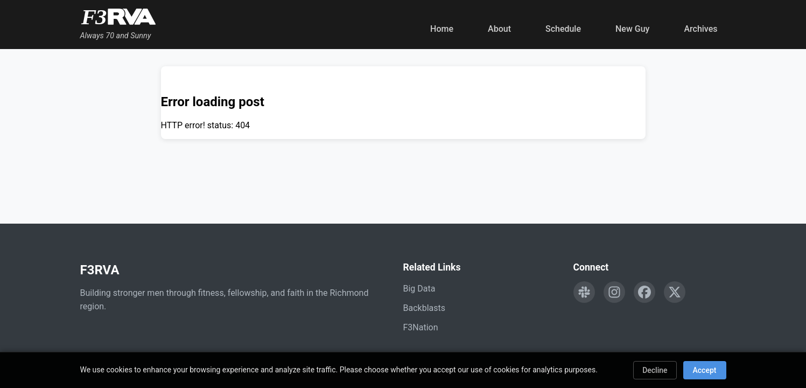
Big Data (419, 288)
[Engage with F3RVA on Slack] (584, 292)
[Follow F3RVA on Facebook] (644, 292)
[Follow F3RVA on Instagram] (614, 292)
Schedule (563, 29)
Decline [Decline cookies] (654, 370)
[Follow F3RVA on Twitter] (674, 292)
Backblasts (424, 308)
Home (441, 29)
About (499, 29)
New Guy (632, 29)
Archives (700, 29)
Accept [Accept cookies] (705, 370)
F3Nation (420, 327)
